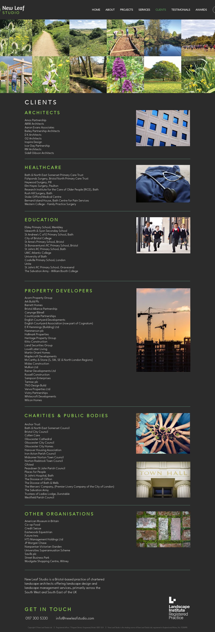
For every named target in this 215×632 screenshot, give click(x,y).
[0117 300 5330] (37, 618)
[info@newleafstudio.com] (75, 618)
